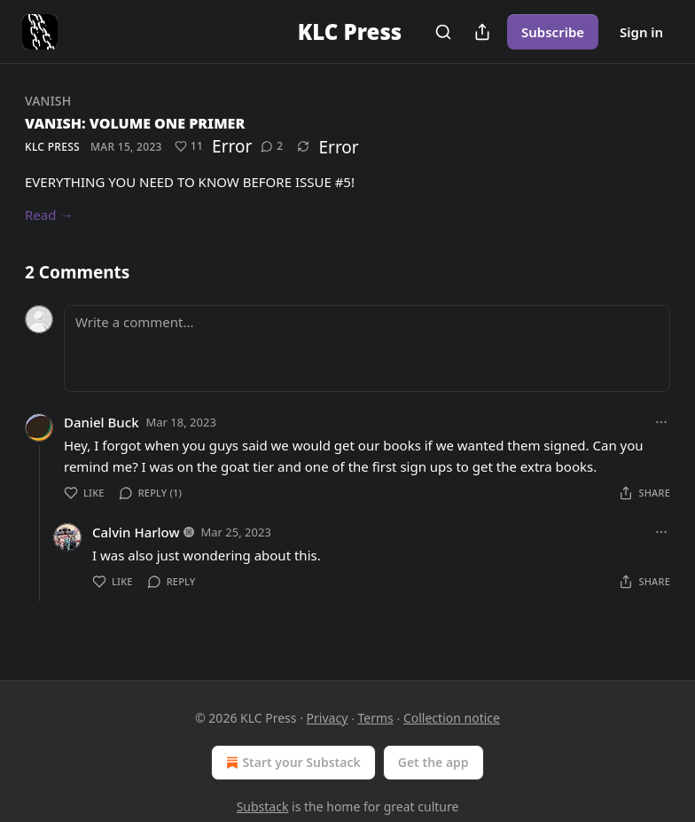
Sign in (641, 32)
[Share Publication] (482, 32)
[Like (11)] (188, 146)
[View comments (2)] (271, 146)
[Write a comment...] (367, 348)
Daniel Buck (101, 422)
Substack (263, 806)
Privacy (327, 717)
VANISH (48, 100)
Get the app (433, 762)
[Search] (443, 32)
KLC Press (52, 146)
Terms (375, 717)
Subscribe (552, 32)
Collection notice (451, 717)
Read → (49, 214)
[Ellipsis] (661, 422)
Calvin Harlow (136, 532)
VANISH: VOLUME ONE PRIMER (135, 123)
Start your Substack (291, 762)
